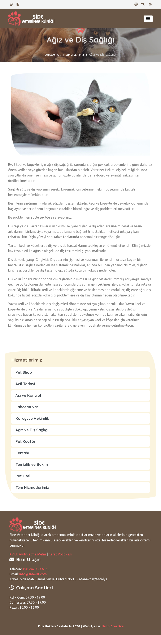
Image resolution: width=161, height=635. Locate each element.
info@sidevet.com (33, 574)
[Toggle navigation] (148, 18)
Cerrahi (22, 453)
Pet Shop (24, 372)
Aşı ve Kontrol (28, 395)
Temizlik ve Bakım (32, 464)
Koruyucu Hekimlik (32, 418)
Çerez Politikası (60, 554)
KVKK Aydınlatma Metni (27, 554)
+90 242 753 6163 (35, 569)
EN (150, 4)
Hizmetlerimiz (73, 54)
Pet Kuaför (26, 441)
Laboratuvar (27, 406)
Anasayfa (52, 54)
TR (143, 4)
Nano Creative (112, 626)
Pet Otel (23, 476)
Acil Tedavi (25, 383)
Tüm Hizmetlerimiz (32, 487)
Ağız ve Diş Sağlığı (32, 430)
